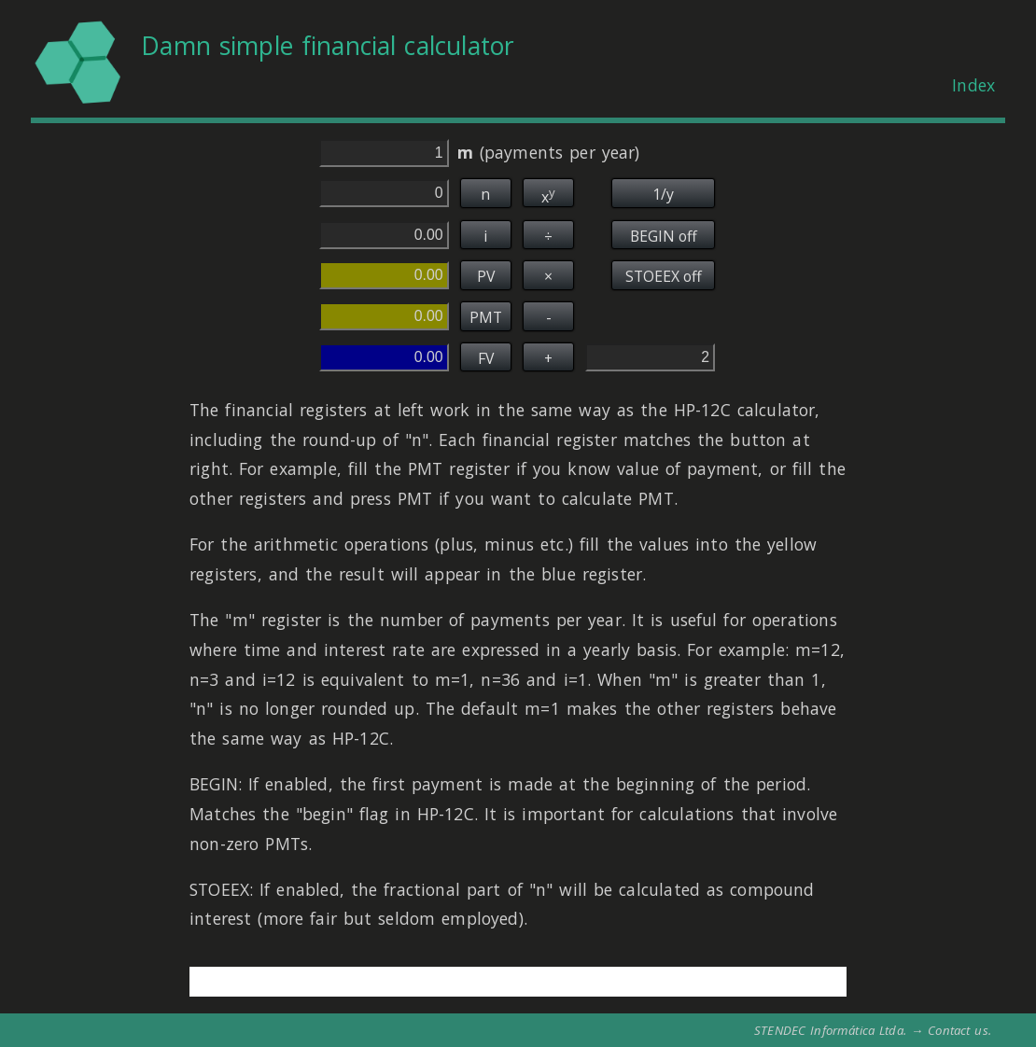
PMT (485, 317)
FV (486, 358)
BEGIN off (663, 236)
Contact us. (959, 1030)
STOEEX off (663, 276)
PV (486, 276)
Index (973, 85)
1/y (663, 194)
